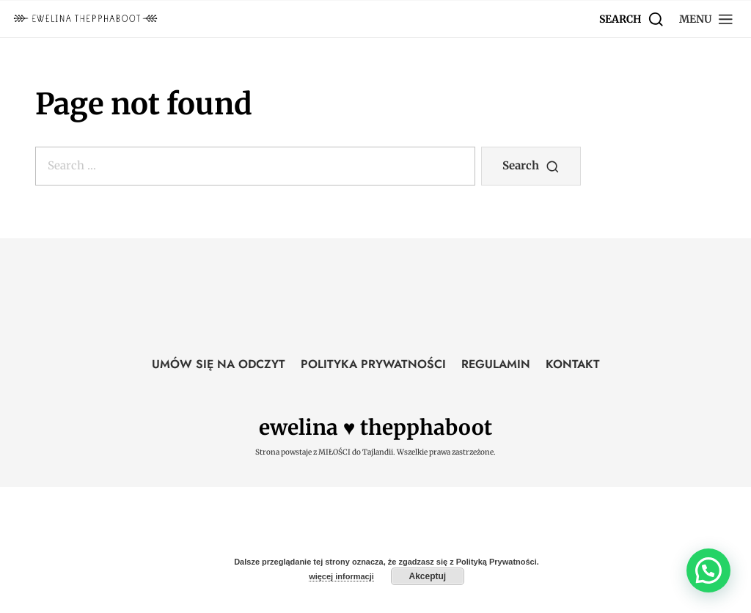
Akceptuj (428, 576)
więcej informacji (341, 576)
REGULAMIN (495, 364)
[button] (706, 18)
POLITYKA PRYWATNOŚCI (373, 364)
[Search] (631, 18)
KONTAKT (573, 364)
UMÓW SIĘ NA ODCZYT (218, 364)
